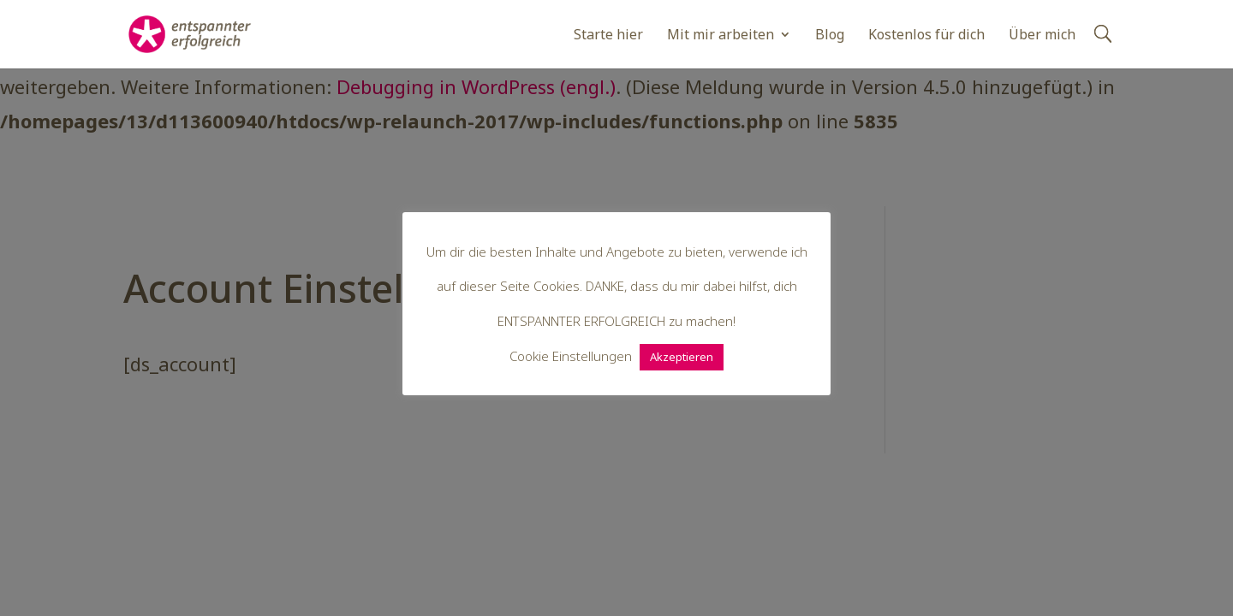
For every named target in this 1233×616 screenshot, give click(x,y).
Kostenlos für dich (926, 36)
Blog (829, 36)
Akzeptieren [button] (681, 356)
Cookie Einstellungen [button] (570, 355)
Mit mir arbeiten (720, 36)
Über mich (1042, 36)
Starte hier (608, 36)
